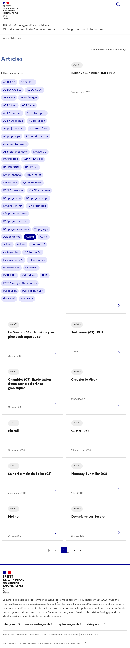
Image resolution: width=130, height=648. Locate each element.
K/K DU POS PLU (33, 159)
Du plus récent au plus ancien (107, 51)
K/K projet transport (15, 221)
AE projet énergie (13, 128)
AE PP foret (10, 105)
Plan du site (8, 634)
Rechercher (118, 4)
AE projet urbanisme (15, 152)
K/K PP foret (33, 175)
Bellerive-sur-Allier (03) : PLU (93, 72)
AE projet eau (37, 121)
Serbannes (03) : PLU (87, 332)
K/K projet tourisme (15, 213)
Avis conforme (11, 237)
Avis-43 (7, 244)
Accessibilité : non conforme (63, 634)
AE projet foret (39, 128)
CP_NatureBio (32, 252)
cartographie (11, 252)
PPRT (44, 275)
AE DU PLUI (27, 82)
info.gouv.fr (10, 624)
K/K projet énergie (37, 198)
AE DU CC (9, 82)
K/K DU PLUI (10, 159)
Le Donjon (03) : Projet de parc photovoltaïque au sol (31, 334)
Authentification (89, 634)
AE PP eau (9, 97)
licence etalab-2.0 (74, 643)
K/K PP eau (31, 167)
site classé (9, 298)
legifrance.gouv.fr (68, 624)
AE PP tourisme (12, 113)
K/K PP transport (13, 190)
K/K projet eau (12, 198)
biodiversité (38, 244)
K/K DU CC (40, 152)
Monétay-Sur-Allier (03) (89, 473)
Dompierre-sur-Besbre (88, 516)
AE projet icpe (11, 136)
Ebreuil (13, 430)
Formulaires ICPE (13, 260)
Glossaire (22, 634)
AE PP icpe (28, 105)
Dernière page (81, 550)
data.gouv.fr (94, 624)
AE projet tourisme (37, 136)
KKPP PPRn (9, 275)
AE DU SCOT (34, 90)
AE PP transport (36, 113)
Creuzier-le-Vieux (84, 379)
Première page (49, 550)
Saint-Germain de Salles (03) (29, 473)
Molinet (14, 516)
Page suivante (74, 550)
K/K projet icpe (37, 206)
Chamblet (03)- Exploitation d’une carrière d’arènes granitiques (29, 383)
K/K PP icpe (10, 182)
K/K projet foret (12, 206)
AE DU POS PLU (12, 90)
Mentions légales (38, 634)
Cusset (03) (80, 430)
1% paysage (41, 229)
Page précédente (55, 550)
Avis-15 (44, 237)
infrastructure (37, 260)
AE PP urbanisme (13, 121)
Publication (10, 291)
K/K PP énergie (12, 175)
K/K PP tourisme (32, 182)
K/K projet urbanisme (16, 229)
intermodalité (11, 268)
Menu (125, 4)
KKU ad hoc (29, 275)
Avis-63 (21, 244)
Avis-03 (30, 237)
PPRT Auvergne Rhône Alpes (20, 283)
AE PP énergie (28, 97)
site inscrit (27, 298)
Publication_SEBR (32, 291)
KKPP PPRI (31, 268)
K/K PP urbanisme (39, 190)
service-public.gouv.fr (37, 624)
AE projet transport (15, 144)
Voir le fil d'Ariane (12, 38)
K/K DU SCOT (11, 167)
